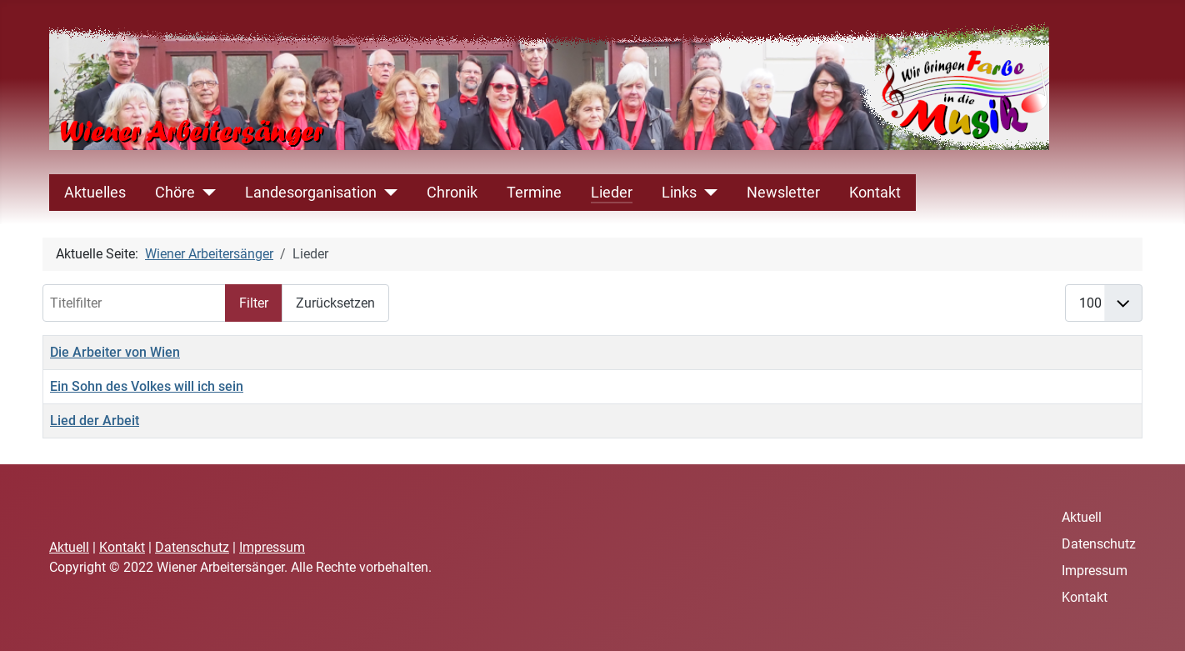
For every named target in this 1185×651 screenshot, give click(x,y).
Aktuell (69, 547)
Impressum (272, 547)
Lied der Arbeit (94, 420)
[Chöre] (205, 192)
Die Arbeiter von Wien (115, 352)
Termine (534, 192)
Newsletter (783, 192)
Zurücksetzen (335, 303)
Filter (253, 303)
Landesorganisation (311, 192)
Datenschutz (192, 547)
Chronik (452, 192)
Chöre (175, 192)
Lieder (611, 192)
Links (679, 192)
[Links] (707, 192)
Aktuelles (95, 192)
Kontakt (875, 192)
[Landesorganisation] (387, 192)
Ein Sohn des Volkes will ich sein (146, 386)
